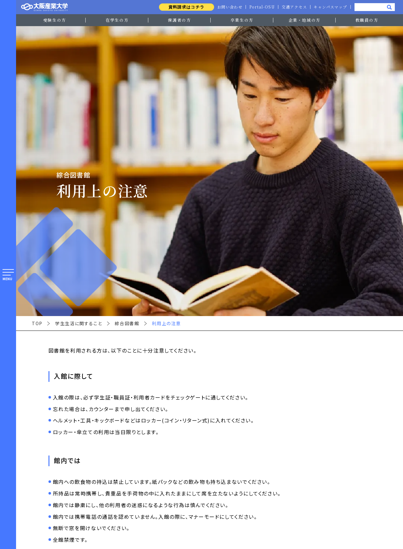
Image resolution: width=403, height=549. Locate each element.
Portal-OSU (260, 7)
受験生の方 (54, 20)
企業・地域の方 (304, 20)
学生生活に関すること (78, 323)
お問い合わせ (228, 7)
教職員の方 (366, 20)
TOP (37, 323)
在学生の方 (116, 20)
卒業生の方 (241, 20)
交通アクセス (293, 7)
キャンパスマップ (330, 7)
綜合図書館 (127, 323)
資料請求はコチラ (183, 7)
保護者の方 (179, 20)
